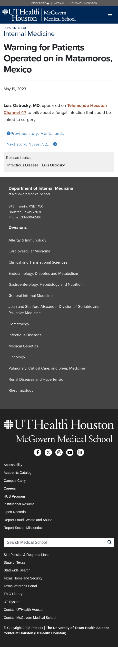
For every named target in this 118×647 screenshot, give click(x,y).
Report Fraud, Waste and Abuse (28, 520)
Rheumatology (21, 390)
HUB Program (14, 496)
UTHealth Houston (83, 3)
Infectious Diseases (25, 335)
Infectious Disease (23, 165)
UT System (12, 602)
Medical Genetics (23, 346)
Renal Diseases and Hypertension (37, 379)
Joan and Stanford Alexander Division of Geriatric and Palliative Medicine (54, 309)
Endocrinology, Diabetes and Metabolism (43, 273)
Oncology (17, 357)
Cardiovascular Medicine (29, 251)
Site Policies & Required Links (26, 555)
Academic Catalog (17, 472)
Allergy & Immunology (27, 240)
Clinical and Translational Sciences (38, 262)
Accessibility (13, 465)
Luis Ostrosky (53, 165)
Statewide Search (17, 570)
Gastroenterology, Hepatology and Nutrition (46, 284)
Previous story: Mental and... (36, 133)
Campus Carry (15, 481)
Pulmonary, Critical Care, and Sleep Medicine (47, 368)
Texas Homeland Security (23, 578)
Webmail (59, 3)
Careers (10, 488)
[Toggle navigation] (110, 14)
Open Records (15, 512)
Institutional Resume (19, 504)
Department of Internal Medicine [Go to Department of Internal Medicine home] (41, 188)
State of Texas (14, 562)
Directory (40, 3)
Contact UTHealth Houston (24, 610)
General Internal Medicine (31, 295)
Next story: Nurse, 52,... (32, 144)
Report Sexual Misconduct (23, 528)
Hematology (19, 324)
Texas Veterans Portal (20, 586)
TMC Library (13, 594)
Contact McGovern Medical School (30, 618)
